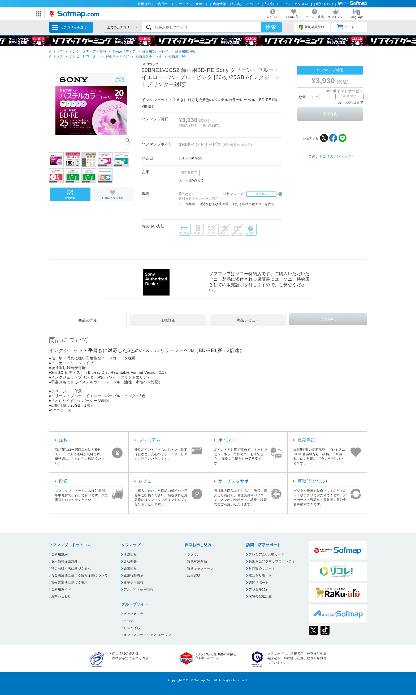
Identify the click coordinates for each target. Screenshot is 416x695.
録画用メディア (124, 51)
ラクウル (193, 554)
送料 (63, 440)
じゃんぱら (132, 628)
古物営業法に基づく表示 (69, 582)
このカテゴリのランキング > (331, 156)
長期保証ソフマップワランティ (272, 561)
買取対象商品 (197, 561)
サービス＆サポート (194, 4)
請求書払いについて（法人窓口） (255, 4)
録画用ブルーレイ (155, 51)
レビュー (147, 481)
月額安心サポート (262, 568)
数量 (309, 97)
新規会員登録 (311, 27)
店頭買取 (193, 575)
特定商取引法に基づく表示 (71, 568)
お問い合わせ (324, 4)
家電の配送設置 (260, 596)
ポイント (227, 440)
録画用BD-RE (185, 51)
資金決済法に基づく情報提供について (79, 575)
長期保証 (306, 440)
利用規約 (144, 4)
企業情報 (130, 568)
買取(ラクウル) (312, 481)
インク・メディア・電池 (88, 51)
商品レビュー (248, 320)
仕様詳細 (168, 320)
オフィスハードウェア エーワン (147, 635)
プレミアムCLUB (297, 4)
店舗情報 (219, 4)
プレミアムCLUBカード (266, 554)
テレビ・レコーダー (84, 56)
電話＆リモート (260, 575)
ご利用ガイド (165, 4)
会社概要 (130, 561)
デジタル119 (258, 589)
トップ (58, 51)
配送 (63, 481)
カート (345, 27)
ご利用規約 (59, 554)
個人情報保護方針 (64, 561)
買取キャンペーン (200, 568)
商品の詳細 (87, 320)
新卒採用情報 (134, 582)
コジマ (128, 621)
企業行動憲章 (134, 575)
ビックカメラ (134, 614)
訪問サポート (258, 582)
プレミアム (150, 440)
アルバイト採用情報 (138, 589)
